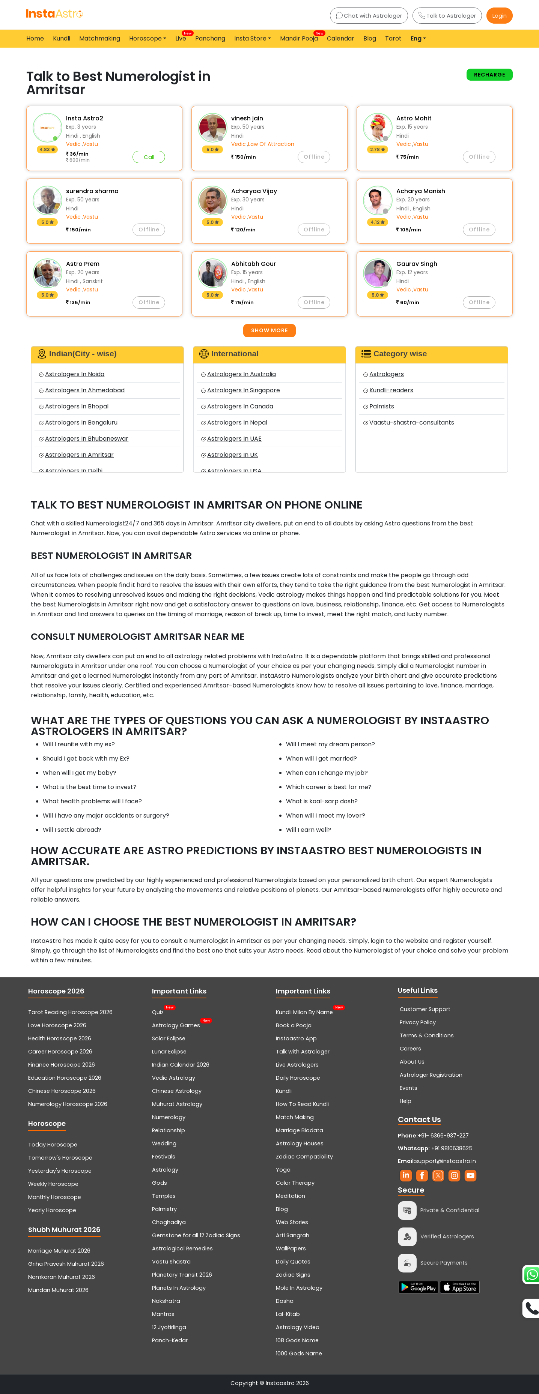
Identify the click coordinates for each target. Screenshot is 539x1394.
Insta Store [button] (250, 38)
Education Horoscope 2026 (64, 1078)
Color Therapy (295, 1183)
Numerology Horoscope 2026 (67, 1104)
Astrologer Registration (431, 1075)
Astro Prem (82, 264)
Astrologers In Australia (238, 374)
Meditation (290, 1196)
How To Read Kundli (302, 1104)
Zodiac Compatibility (304, 1156)
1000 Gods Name (299, 1353)
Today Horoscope (52, 1144)
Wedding (164, 1143)
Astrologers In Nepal (234, 422)
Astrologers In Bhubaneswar (83, 438)
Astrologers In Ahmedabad (82, 390)
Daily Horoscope (298, 1078)
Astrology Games (176, 1024)
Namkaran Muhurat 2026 (61, 1277)
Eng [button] (416, 38)
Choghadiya (169, 1222)
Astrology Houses (300, 1143)
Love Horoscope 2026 (57, 1025)
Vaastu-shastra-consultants (408, 422)
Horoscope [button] (145, 38)
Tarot (393, 38)
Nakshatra (166, 1301)
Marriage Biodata (299, 1130)
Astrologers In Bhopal (73, 406)
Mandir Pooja (300, 37)
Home (35, 38)
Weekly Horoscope (53, 1184)
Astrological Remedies (182, 1248)
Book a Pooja (294, 1025)
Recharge (489, 74)
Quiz (158, 1011)
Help (405, 1101)
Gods (159, 1183)
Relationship (168, 1130)
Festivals (163, 1156)
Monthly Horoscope (54, 1197)
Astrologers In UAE (231, 438)
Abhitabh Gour (253, 264)
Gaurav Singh (416, 264)
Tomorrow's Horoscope (60, 1157)
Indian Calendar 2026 (180, 1064)
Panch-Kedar (170, 1340)
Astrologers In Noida (71, 374)
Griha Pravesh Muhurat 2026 (66, 1264)
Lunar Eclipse (169, 1051)
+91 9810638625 (435, 1148)
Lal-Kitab (288, 1314)
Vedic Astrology (173, 1078)
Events (408, 1088)
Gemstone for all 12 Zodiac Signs (196, 1235)
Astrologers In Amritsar (76, 454)
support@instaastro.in (445, 1161)
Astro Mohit (414, 118)
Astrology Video (297, 1327)
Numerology (168, 1117)
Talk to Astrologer (447, 16)
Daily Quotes (293, 1261)
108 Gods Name (297, 1340)
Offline (314, 157)
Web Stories (292, 1222)
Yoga (283, 1169)
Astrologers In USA (231, 471)
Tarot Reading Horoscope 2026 (70, 1012)
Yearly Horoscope (52, 1210)
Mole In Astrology (299, 1288)
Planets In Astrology (179, 1288)
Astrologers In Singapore (240, 390)
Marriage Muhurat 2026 (59, 1250)
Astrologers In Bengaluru (78, 422)
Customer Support (425, 1009)
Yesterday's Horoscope (60, 1171)
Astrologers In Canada (237, 406)
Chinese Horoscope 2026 (62, 1091)
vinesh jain (247, 118)
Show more (269, 330)
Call (149, 157)
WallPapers (291, 1248)
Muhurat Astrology (177, 1104)
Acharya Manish (420, 191)
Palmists (378, 406)
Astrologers (383, 374)
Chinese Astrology (177, 1091)
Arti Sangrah (292, 1235)
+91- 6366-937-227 (443, 1135)
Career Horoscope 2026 (60, 1051)
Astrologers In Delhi (70, 471)
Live (182, 37)
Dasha (285, 1301)
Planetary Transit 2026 (182, 1274)
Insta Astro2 (84, 118)
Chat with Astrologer (369, 16)
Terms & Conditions (427, 1035)
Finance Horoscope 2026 (61, 1064)
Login (499, 16)
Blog (369, 38)
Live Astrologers (297, 1064)
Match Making (295, 1117)
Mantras (163, 1314)
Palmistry (164, 1209)
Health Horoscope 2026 (59, 1038)
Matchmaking (99, 38)
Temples (164, 1196)
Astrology (165, 1169)
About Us (412, 1061)
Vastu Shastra (171, 1261)
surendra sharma (92, 191)
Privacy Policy (418, 1022)
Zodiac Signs (293, 1274)
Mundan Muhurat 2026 (58, 1290)
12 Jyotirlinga (169, 1327)
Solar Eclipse (168, 1038)
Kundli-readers (388, 390)
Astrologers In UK (229, 454)
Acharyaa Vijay (254, 191)
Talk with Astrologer (303, 1051)
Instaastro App (296, 1038)
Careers (410, 1048)
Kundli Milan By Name (304, 1011)
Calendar (340, 38)
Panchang (210, 38)
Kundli (61, 38)
